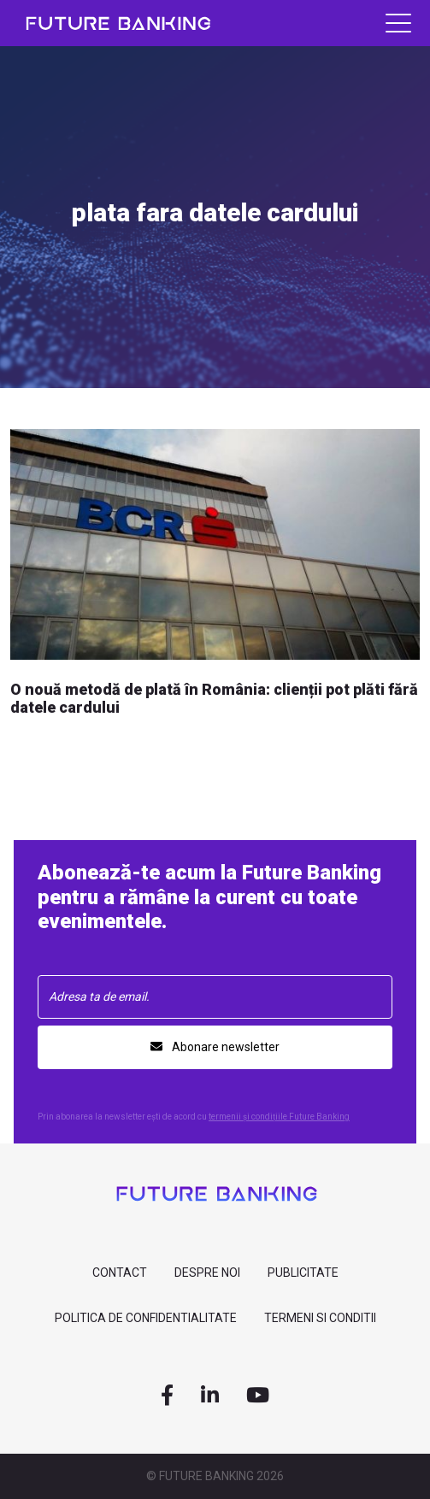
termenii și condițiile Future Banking (279, 1116)
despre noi (207, 1272)
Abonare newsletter (215, 1047)
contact (119, 1272)
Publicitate (303, 1272)
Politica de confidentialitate (146, 1318)
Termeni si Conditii (320, 1318)
